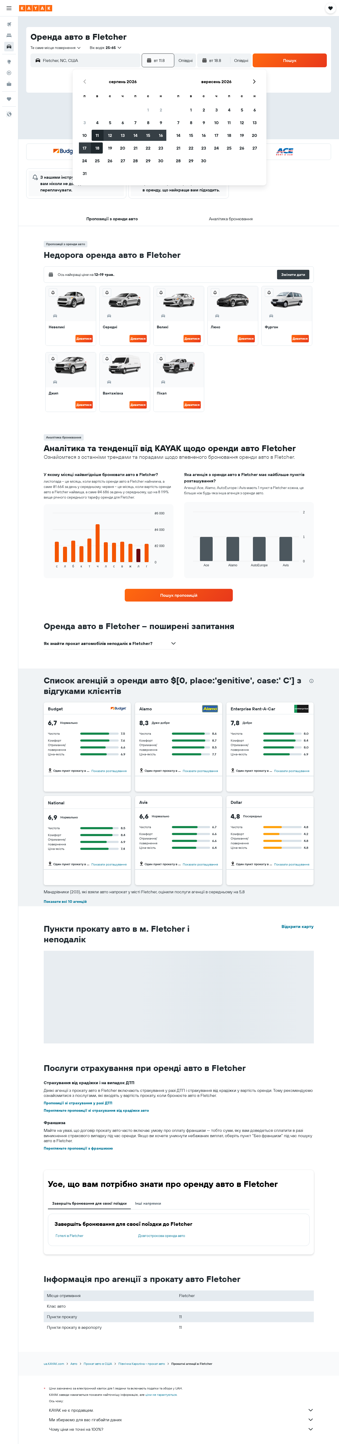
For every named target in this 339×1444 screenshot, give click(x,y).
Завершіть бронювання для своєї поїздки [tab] (89, 1203)
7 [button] (135, 122)
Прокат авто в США (98, 1364)
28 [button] (135, 160)
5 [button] (110, 122)
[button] (9, 8)
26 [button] (110, 160)
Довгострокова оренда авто (161, 1235)
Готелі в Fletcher (69, 1235)
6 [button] (123, 122)
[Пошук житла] (9, 35)
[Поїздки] (9, 99)
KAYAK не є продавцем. (181, 1410)
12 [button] (110, 135)
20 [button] (122, 148)
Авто (73, 1364)
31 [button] (85, 173)
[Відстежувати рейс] (9, 73)
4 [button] (97, 122)
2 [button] (161, 110)
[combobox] (55, 47)
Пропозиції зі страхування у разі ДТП (78, 1103)
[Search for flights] (9, 24)
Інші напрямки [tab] (148, 1203)
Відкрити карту (298, 926)
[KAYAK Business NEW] (9, 84)
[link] (179, 595)
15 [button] (148, 135)
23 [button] (160, 148)
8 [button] (148, 122)
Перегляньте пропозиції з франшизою (78, 1148)
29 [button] (148, 160)
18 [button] (97, 148)
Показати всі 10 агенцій (65, 901)
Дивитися (84, 338)
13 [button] (123, 135)
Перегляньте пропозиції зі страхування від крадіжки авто (96, 1110)
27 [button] (123, 160)
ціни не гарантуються (161, 1395)
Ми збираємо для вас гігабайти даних (181, 1419)
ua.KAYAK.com (54, 1364)
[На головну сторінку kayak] (35, 8)
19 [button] (110, 148)
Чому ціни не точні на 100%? (181, 1429)
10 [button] (84, 135)
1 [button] (148, 110)
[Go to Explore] (9, 61)
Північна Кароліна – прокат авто (141, 1364)
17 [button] (84, 148)
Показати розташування (109, 771)
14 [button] (135, 135)
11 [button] (97, 135)
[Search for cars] (9, 46)
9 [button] (161, 122)
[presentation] (311, 681)
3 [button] (84, 122)
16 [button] (161, 135)
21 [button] (135, 148)
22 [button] (148, 148)
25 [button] (97, 160)
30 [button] (160, 160)
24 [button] (84, 160)
